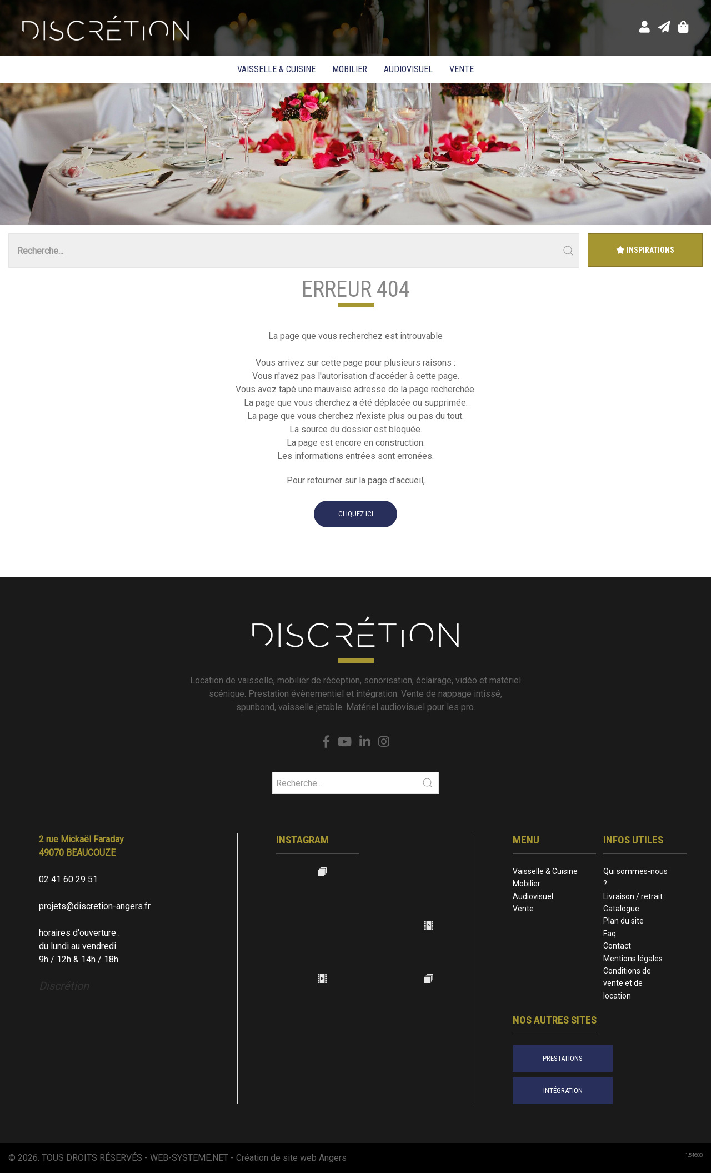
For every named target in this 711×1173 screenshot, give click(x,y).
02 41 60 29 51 (68, 879)
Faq (609, 933)
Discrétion (64, 985)
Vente (461, 69)
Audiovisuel (408, 69)
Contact (617, 945)
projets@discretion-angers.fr (95, 906)
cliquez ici (355, 514)
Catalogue (621, 908)
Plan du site (623, 920)
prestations (563, 1058)
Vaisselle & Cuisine (276, 69)
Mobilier (349, 69)
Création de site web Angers (291, 1157)
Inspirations (645, 250)
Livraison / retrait (633, 896)
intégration (563, 1090)
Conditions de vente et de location (627, 983)
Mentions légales (633, 958)
